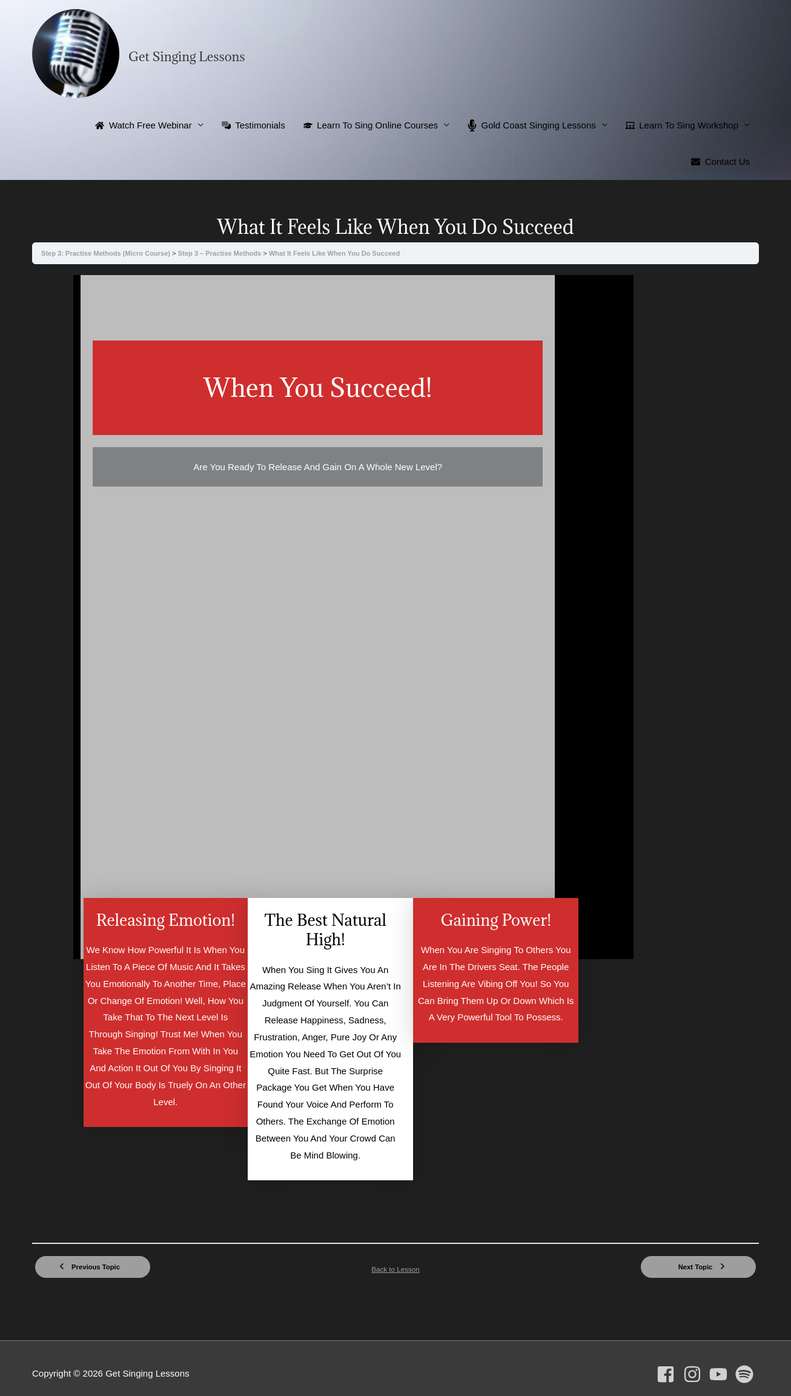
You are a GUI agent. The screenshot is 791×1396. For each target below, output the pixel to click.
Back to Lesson (395, 1251)
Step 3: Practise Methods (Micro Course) (107, 253)
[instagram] (695, 1357)
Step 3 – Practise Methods (223, 253)
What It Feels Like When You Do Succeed (338, 253)
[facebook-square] (668, 1357)
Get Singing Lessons (186, 56)
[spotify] (747, 1357)
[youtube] (721, 1357)
